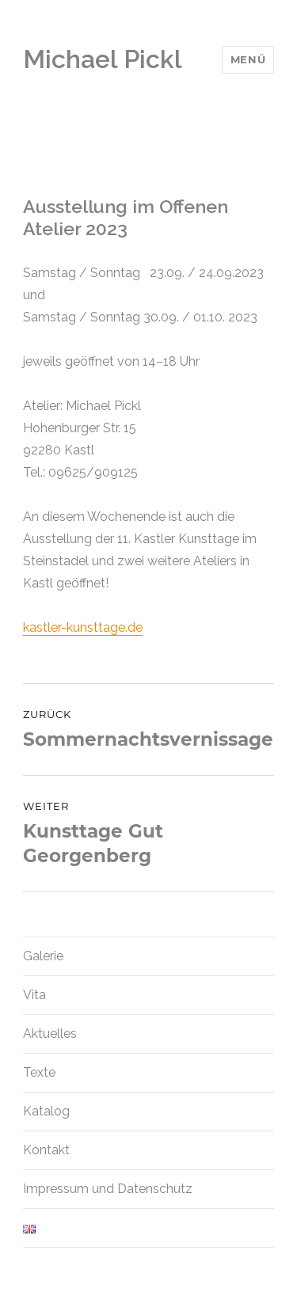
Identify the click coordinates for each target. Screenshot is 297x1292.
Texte (39, 1072)
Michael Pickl (102, 59)
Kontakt (46, 1149)
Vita (34, 994)
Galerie (43, 955)
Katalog (46, 1111)
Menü (247, 59)
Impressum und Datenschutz (107, 1188)
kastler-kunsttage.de (83, 627)
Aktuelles (50, 1033)
